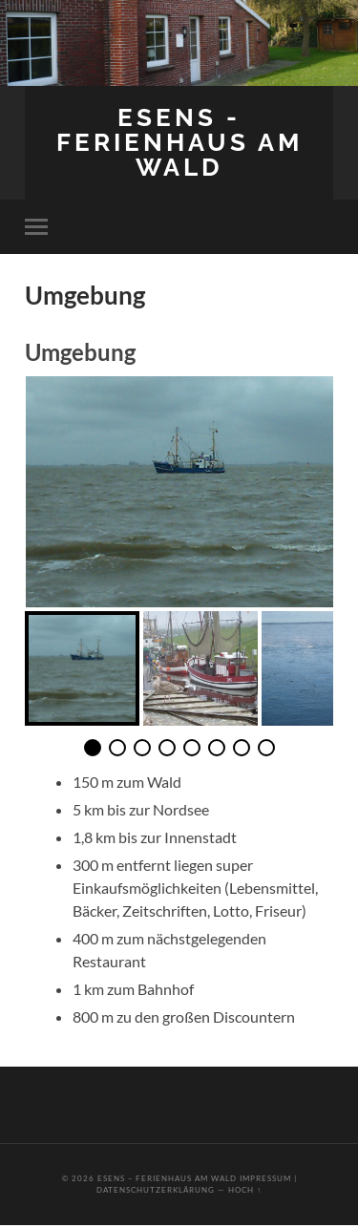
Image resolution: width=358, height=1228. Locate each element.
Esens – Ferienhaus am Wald (167, 1178)
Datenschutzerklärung (155, 1190)
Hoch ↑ (245, 1190)
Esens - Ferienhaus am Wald (179, 142)
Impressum (265, 1178)
